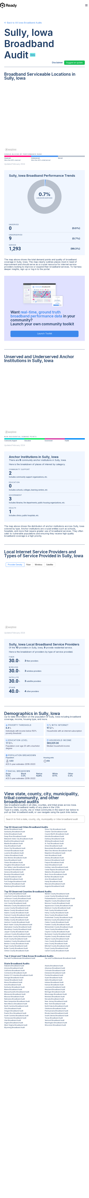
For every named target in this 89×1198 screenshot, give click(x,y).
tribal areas (57, 805)
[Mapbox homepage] (10, 149)
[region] (44, 117)
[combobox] (44, 819)
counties (42, 805)
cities (34, 805)
